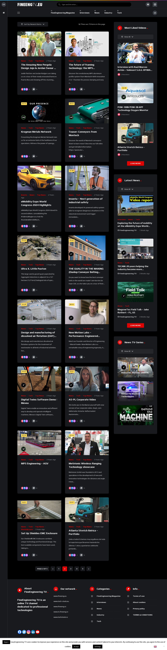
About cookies (139, 602)
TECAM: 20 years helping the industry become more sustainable (133, 269)
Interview (122, 219)
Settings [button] (97, 647)
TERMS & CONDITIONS (143, 615)
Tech (30, 61)
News (23, 61)
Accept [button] (76, 647)
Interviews (101, 602)
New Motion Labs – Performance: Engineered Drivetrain (83, 336)
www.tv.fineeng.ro (61, 612)
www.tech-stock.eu (61, 601)
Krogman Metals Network (36, 131)
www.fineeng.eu (60, 596)
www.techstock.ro (61, 617)
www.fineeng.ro (60, 607)
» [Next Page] (88, 569)
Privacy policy (139, 609)
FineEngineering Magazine (108, 596)
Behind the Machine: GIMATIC (135, 372)
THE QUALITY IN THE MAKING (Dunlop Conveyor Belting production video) (86, 272)
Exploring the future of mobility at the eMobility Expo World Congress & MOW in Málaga (135, 226)
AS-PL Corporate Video (82, 399)
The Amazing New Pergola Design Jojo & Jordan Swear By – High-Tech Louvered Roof (39, 68)
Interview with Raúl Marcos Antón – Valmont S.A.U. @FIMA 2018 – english (134, 70)
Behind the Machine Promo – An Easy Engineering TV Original (134, 420)
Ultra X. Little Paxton (33, 268)
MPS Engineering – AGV (34, 463)
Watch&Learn (27, 529)
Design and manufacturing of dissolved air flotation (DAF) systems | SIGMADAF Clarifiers (39, 336)
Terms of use (139, 596)
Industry (100, 615)
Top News (39, 61)
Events (24, 195)
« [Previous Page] (52, 569)
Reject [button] (6, 642)
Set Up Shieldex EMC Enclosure (39, 533)
